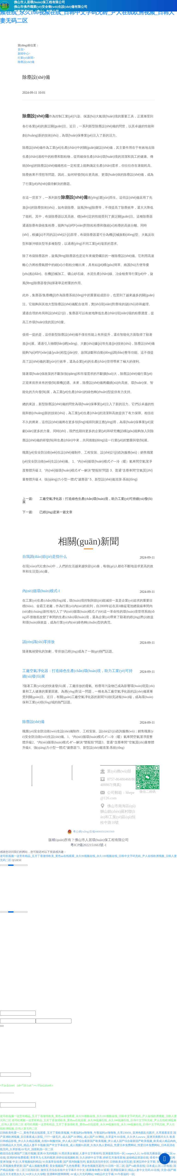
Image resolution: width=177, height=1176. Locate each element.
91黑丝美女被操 (68, 1153)
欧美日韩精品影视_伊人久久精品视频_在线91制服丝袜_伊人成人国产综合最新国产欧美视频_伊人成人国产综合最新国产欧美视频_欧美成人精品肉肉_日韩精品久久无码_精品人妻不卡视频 (88, 1141)
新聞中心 (24, 53)
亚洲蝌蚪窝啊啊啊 (58, 1174)
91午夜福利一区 (124, 1174)
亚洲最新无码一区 (114, 1153)
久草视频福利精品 (30, 1161)
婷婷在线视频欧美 (67, 1157)
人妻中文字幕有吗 (90, 1153)
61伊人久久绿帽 (35, 1174)
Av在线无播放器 (150, 1153)
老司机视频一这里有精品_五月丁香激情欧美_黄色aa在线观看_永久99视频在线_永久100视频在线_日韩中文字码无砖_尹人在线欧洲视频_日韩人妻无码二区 (87, 12)
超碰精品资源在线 (137, 1157)
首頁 (21, 49)
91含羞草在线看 (52, 1161)
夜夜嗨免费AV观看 (97, 1169)
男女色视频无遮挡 (93, 1165)
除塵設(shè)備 (26, 62)
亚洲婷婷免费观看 (18, 1157)
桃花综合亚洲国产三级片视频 (18, 1153)
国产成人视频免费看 (35, 1165)
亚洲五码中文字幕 (144, 1161)
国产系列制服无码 (74, 1161)
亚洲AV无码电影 (47, 1153)
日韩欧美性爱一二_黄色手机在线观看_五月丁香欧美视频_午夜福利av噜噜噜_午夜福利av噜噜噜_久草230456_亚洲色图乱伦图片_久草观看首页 (86, 1132)
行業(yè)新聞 (26, 57)
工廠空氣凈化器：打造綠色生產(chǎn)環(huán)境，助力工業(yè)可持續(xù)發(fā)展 (87, 500)
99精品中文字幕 (104, 1174)
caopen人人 (132, 1153)
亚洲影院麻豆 (118, 1169)
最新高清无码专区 (98, 1161)
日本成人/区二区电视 (159, 1165)
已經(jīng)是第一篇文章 (55, 512)
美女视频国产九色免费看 (65, 1165)
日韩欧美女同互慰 (121, 1161)
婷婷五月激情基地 (114, 1157)
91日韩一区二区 (115, 1165)
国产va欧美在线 (135, 1165)
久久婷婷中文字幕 (91, 1157)
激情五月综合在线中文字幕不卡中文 (63, 1169)
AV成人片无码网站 (81, 1174)
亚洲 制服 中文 (9, 1161)
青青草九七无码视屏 (42, 1157)
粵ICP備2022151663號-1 (88, 845)
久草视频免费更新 (11, 1165)
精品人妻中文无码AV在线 (143, 1169)
